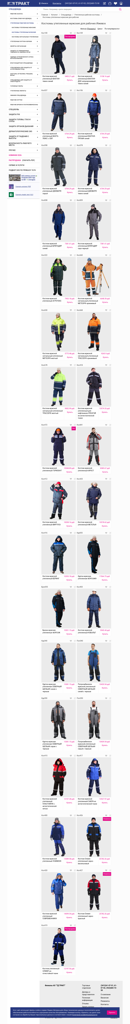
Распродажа (15, 160)
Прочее (12, 150)
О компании (106, 994)
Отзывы (85, 1004)
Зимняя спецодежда (18, 95)
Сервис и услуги (16, 165)
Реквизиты (105, 1001)
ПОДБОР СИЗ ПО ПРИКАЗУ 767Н (22, 170)
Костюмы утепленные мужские (24, 32)
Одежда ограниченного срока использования (21, 57)
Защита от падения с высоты (19, 137)
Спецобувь (14, 109)
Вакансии (105, 998)
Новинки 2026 (15, 155)
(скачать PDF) (28, 160)
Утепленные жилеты (18, 91)
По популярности (112, 29)
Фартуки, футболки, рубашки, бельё (21, 74)
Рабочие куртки (16, 100)
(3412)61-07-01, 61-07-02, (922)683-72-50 (82, 3)
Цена (100, 29)
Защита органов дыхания (21, 126)
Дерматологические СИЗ (20, 131)
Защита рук (14, 114)
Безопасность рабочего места (20, 144)
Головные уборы (16, 86)
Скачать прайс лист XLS (24, 195)
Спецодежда (15, 9)
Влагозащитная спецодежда (21, 63)
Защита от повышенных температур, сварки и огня (20, 51)
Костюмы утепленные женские (24, 27)
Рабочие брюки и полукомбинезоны (24, 104)
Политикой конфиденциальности (84, 1015)
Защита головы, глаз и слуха (20, 120)
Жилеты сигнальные (18, 46)
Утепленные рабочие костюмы (22, 23)
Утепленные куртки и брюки (21, 41)
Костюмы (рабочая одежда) (21, 18)
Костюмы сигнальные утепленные (25, 37)
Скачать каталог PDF (23, 186)
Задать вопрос (88, 1007)
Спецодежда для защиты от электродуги (21, 80)
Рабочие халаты (16, 14)
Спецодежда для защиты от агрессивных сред (21, 68)
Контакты (57, 3)
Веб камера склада (28, 176)
